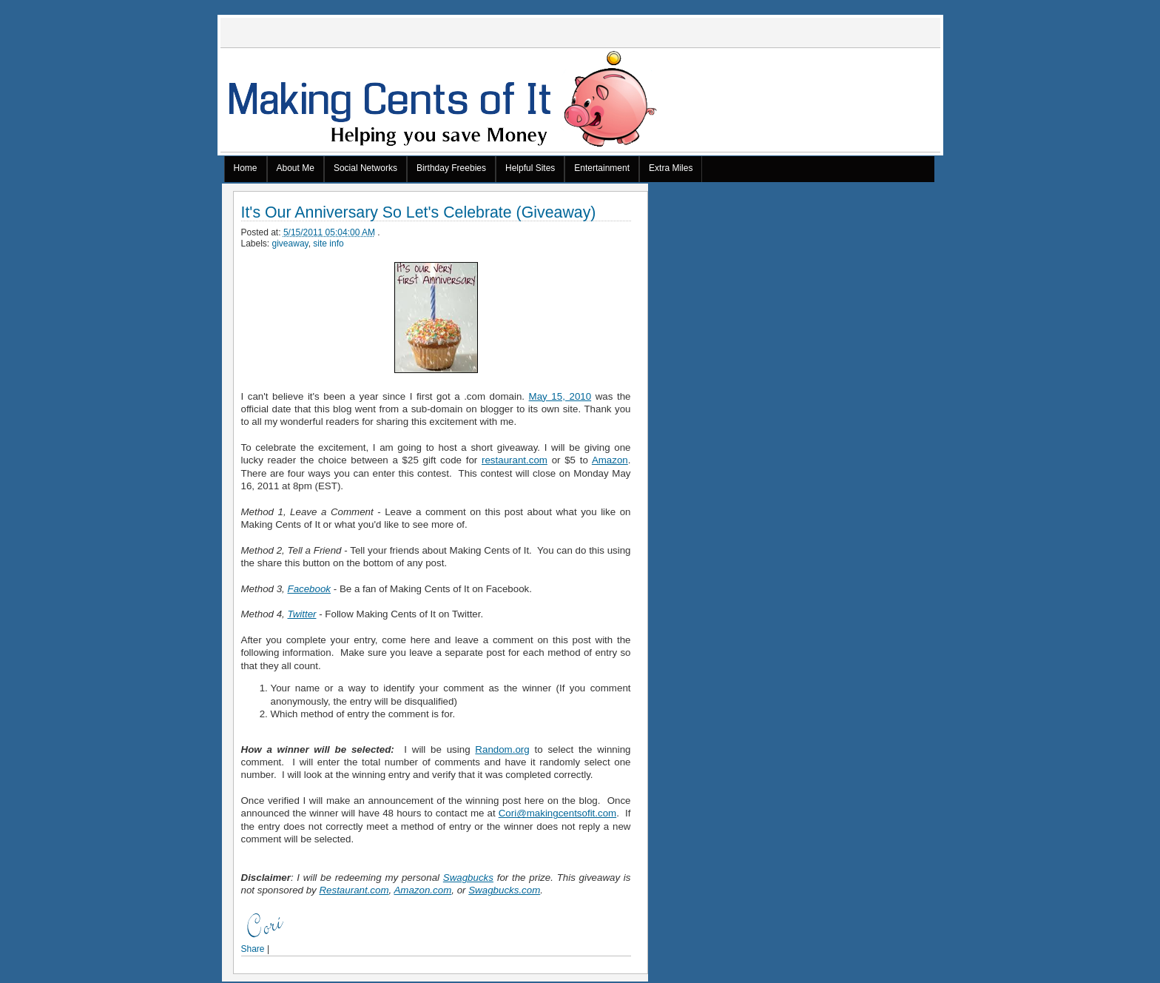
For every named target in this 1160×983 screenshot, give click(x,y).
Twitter (301, 614)
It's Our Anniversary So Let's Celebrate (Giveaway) (418, 213)
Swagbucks (468, 877)
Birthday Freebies (451, 168)
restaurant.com (514, 460)
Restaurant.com (353, 890)
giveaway (290, 243)
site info (328, 243)
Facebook (309, 588)
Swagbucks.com (504, 890)
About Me (295, 168)
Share (253, 949)
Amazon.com (422, 890)
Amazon (610, 460)
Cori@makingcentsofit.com (557, 813)
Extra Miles (670, 168)
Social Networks (365, 168)
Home (245, 168)
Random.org (502, 749)
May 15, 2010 (560, 396)
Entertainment (602, 168)
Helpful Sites (530, 168)
